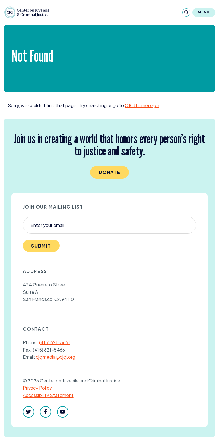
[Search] (186, 12)
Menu (204, 12)
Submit (41, 246)
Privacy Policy (37, 388)
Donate (110, 172)
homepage (142, 105)
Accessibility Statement (48, 395)
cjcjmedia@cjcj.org (55, 357)
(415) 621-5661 (54, 342)
